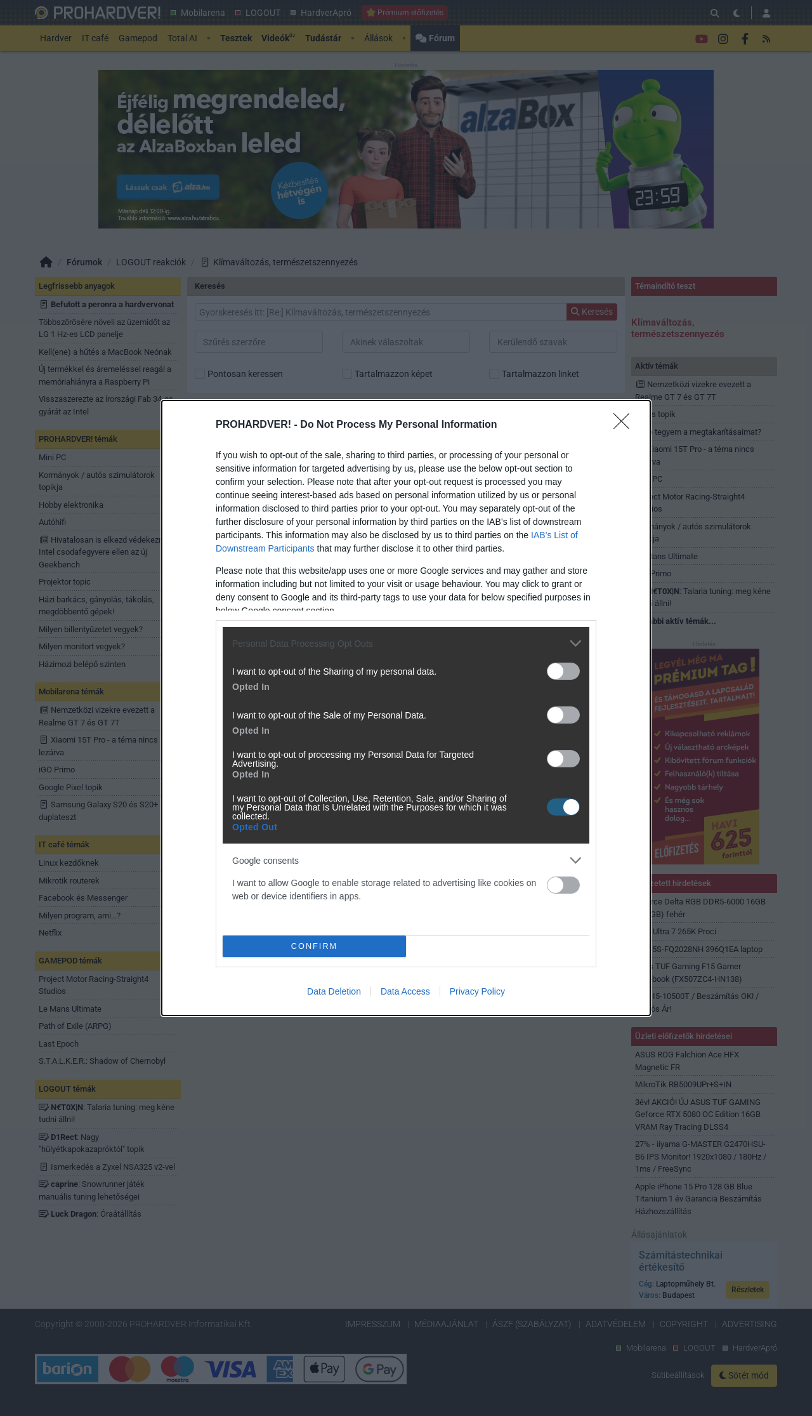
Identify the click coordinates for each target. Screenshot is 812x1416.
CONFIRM (314, 946)
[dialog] (406, 708)
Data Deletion (334, 991)
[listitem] (406, 643)
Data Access (405, 991)
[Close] (625, 425)
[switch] (563, 671)
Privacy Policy (477, 991)
